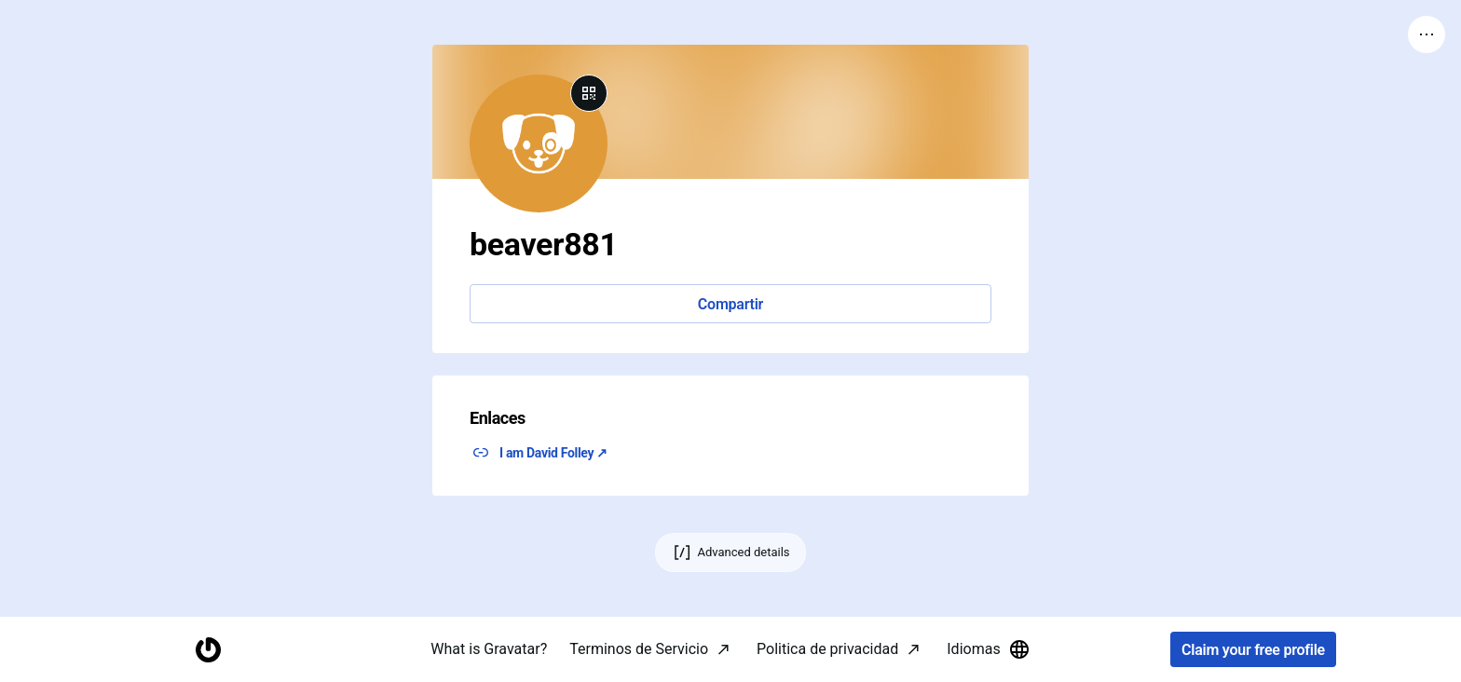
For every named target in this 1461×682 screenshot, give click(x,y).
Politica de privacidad (827, 649)
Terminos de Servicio (638, 649)
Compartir (730, 304)
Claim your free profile (1253, 650)
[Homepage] (207, 649)
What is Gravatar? (488, 649)
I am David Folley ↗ (553, 452)
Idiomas (988, 649)
